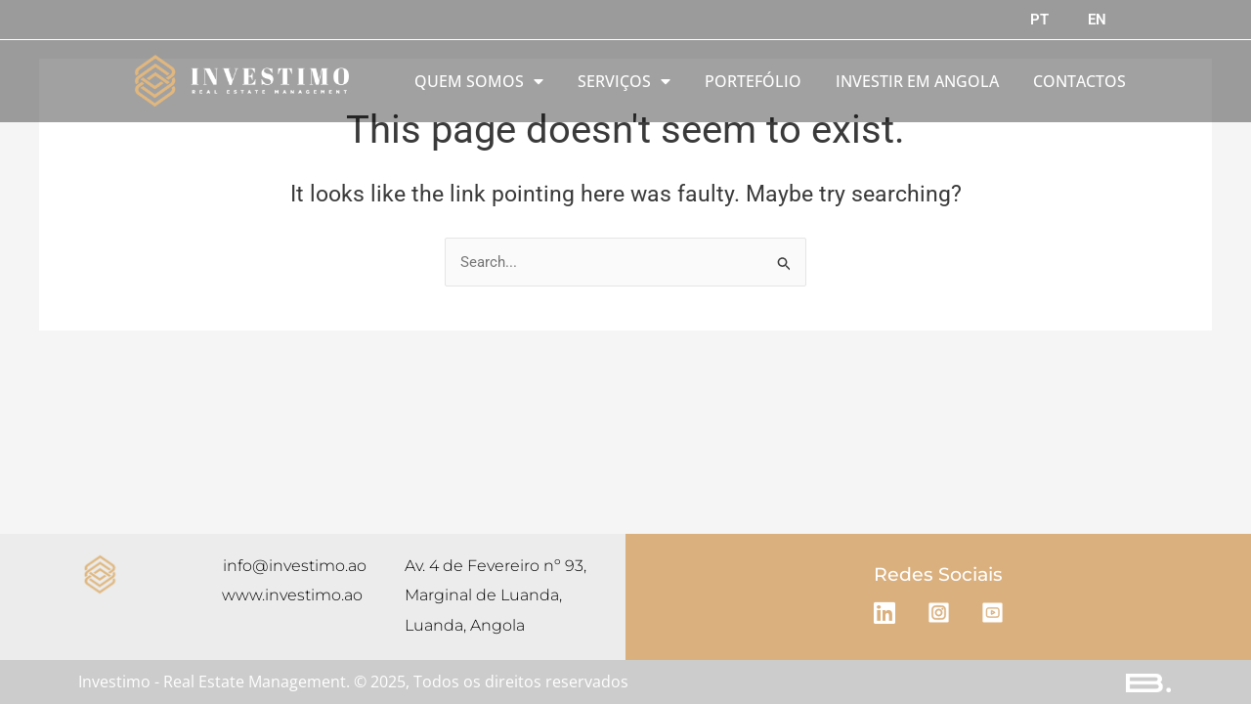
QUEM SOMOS (478, 81)
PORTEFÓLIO (753, 81)
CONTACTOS (1079, 81)
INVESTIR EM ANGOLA (917, 81)
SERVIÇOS (624, 81)
